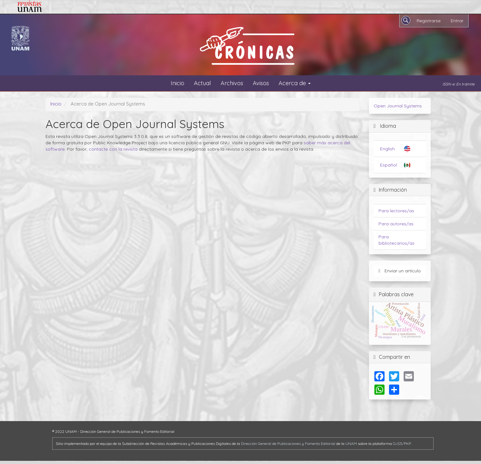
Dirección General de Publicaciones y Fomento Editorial (288, 443)
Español (388, 165)
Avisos (261, 83)
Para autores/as (396, 224)
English (387, 149)
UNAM (351, 443)
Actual (202, 83)
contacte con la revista (113, 149)
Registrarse (429, 21)
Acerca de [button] (295, 83)
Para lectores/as (396, 211)
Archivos (232, 83)
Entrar (457, 21)
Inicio (177, 83)
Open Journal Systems (398, 106)
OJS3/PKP (402, 443)
